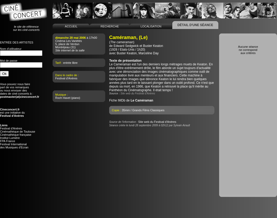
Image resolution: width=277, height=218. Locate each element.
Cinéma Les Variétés (68, 40)
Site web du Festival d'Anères (157, 121)
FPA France (7, 141)
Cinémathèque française (15, 134)
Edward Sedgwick (126, 46)
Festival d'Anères (11, 128)
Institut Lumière (10, 137)
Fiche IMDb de (131, 100)
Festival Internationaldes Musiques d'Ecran (14, 146)
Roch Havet (62, 97)
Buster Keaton (153, 46)
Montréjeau (62, 47)
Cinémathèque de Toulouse (17, 131)
